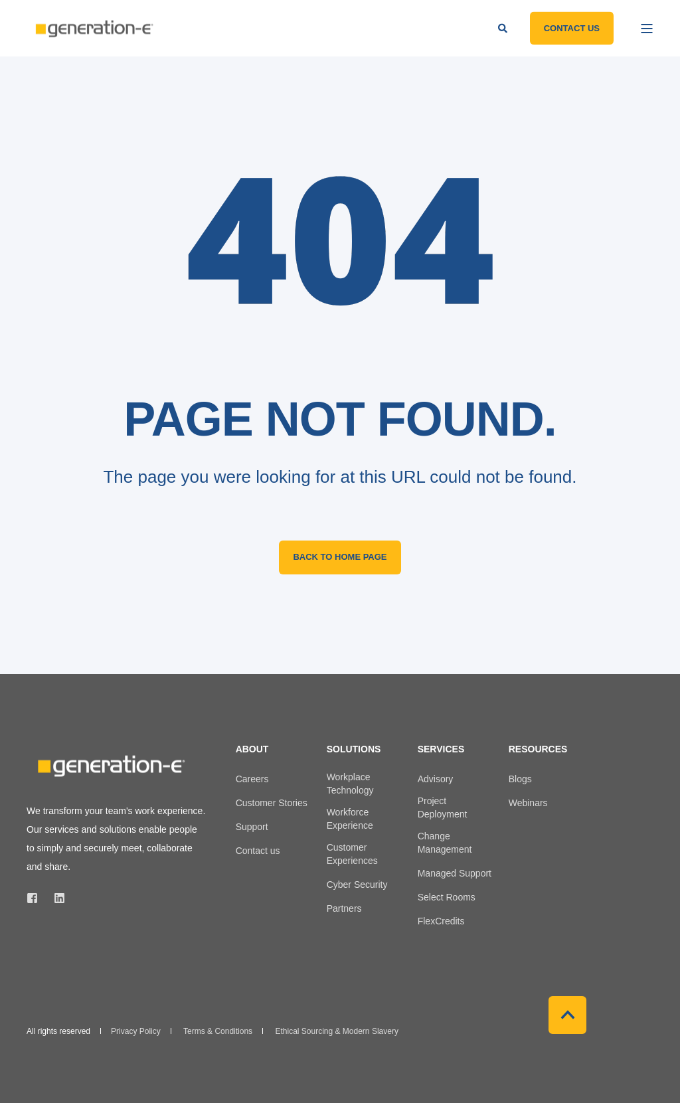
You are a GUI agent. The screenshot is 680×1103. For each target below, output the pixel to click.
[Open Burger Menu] (647, 28)
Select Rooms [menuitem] (446, 897)
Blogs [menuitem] (520, 779)
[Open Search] (504, 27)
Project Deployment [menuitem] (443, 807)
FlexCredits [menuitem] (441, 921)
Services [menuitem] (441, 749)
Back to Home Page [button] (339, 557)
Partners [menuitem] (344, 908)
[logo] (110, 766)
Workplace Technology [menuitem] (350, 784)
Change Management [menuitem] (445, 843)
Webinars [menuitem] (528, 803)
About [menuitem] (252, 749)
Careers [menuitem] (252, 779)
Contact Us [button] (572, 28)
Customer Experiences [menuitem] (352, 854)
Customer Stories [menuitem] (271, 803)
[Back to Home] (93, 28)
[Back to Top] (567, 1015)
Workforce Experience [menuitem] (350, 819)
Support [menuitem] (252, 826)
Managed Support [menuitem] (454, 873)
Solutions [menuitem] (354, 749)
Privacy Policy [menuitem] (136, 1031)
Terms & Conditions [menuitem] (217, 1031)
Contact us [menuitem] (258, 850)
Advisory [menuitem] (436, 779)
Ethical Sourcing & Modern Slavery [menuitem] (336, 1031)
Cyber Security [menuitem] (357, 884)
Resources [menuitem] (538, 749)
